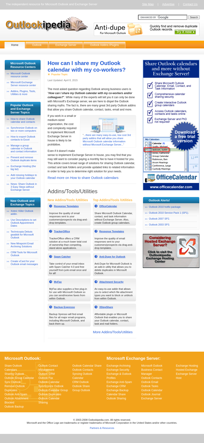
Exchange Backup (118, 390)
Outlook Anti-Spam (16, 394)
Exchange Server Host (186, 376)
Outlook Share (81, 386)
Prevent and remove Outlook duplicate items (23, 159)
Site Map (148, 4)
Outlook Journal (150, 394)
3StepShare (106, 307)
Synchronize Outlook (50, 386)
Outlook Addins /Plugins (104, 45)
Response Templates (66, 206)
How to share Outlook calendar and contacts (23, 120)
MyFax (58, 281)
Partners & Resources (102, 428)
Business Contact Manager (151, 371)
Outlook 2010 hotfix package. (165, 206)
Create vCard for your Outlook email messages (24, 262)
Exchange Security (118, 369)
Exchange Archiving (118, 365)
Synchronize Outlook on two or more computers (24, 129)
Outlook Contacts (82, 369)
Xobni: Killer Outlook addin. (22, 212)
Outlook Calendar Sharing (48, 400)
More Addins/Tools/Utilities (113, 332)
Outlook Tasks (149, 386)
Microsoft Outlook (151, 365)
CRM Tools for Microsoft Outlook (24, 254)
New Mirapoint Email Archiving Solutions (22, 245)
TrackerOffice (62, 231)
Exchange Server (65, 45)
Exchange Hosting (187, 365)
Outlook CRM (46, 373)
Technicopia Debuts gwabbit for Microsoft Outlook (22, 234)
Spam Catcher (62, 256)
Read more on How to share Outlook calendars (83, 178)
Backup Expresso (64, 307)
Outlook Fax (45, 378)
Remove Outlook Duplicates (15, 388)
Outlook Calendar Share (87, 365)
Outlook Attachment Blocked (16, 400)
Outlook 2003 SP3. (159, 224)
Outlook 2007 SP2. (159, 218)
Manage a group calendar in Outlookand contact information (23, 148)
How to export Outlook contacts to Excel (23, 138)
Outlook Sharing (116, 398)
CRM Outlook (80, 382)
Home (14, 45)
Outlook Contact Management (48, 367)
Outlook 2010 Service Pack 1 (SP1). (169, 212)
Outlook (36, 45)
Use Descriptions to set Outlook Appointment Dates (23, 222)
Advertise (168, 4)
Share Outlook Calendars (13, 367)
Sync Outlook (13, 382)
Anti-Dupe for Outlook (112, 256)
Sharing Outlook (14, 373)
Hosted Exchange (186, 369)
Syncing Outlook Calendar (82, 376)
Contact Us (190, 4)
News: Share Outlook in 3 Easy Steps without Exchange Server (24, 187)
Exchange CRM (116, 386)
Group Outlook (81, 390)
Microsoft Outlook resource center (20, 75)
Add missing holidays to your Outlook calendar (24, 176)
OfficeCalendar (108, 206)
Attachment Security (111, 281)
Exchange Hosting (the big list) (23, 167)
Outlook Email (149, 382)
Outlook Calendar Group (53, 390)
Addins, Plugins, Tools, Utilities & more (23, 92)
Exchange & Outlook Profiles (119, 376)
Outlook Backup (14, 406)
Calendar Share (116, 394)
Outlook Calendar (48, 382)
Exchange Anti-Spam (119, 382)
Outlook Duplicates (49, 394)
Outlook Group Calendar (19, 378)
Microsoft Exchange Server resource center (23, 84)
